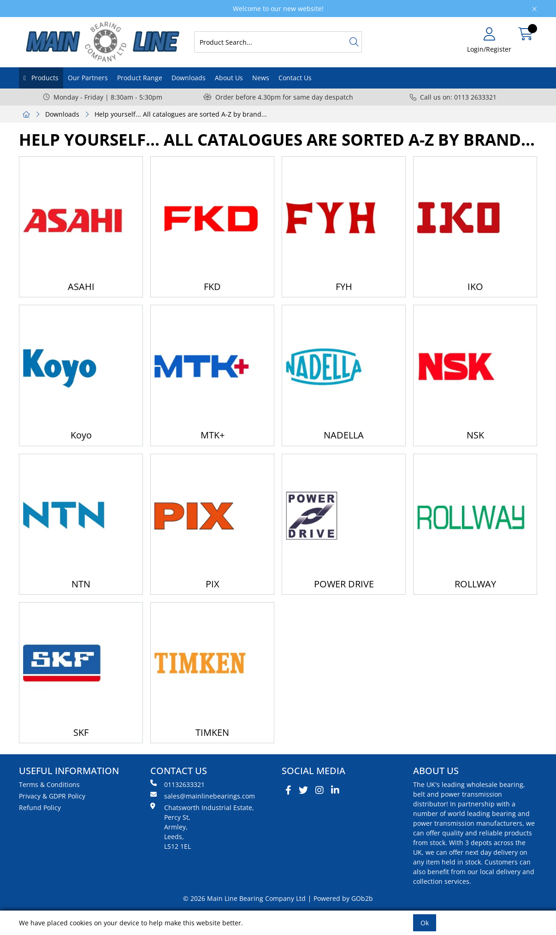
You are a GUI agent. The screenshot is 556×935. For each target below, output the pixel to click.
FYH (344, 286)
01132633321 (177, 784)
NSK (475, 435)
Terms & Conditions (49, 784)
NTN (80, 584)
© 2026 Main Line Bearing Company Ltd (244, 898)
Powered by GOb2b (343, 898)
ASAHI (81, 286)
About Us (229, 77)
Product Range (139, 77)
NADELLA (344, 435)
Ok (424, 922)
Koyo (81, 435)
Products (44, 77)
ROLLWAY (475, 584)
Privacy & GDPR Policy (52, 796)
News (260, 77)
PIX (212, 584)
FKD (212, 286)
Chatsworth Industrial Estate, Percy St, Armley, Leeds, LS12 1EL (202, 827)
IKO (475, 286)
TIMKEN (212, 732)
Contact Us (295, 77)
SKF (81, 732)
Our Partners (88, 77)
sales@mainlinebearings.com (202, 795)
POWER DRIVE (344, 584)
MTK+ (213, 435)
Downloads (189, 77)
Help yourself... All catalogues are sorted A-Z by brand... (181, 114)
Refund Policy (40, 807)
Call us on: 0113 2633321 (453, 97)
